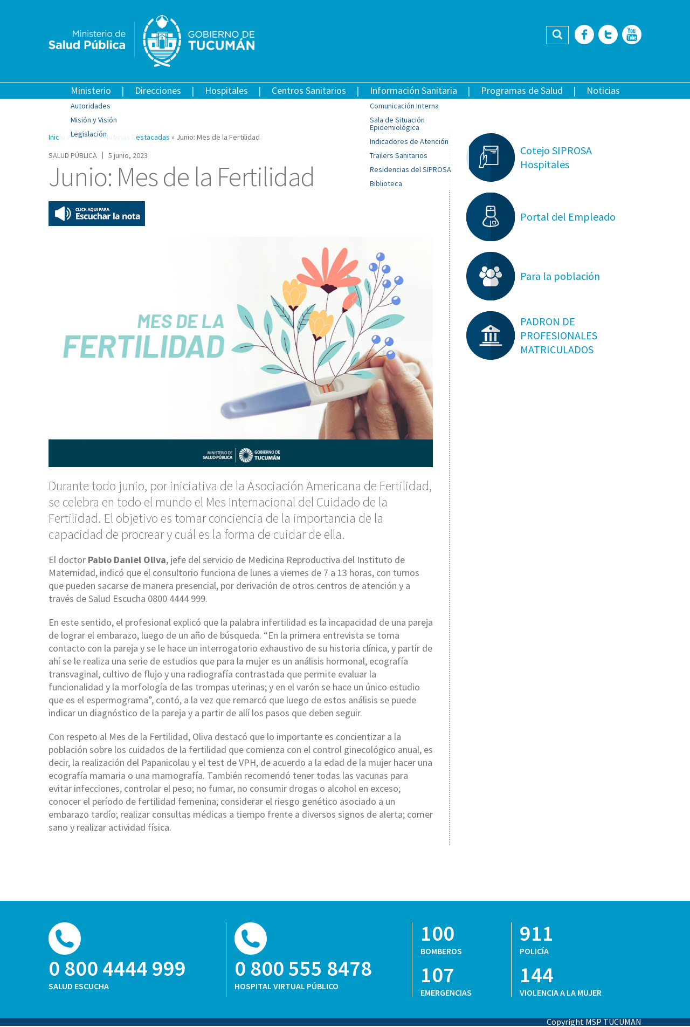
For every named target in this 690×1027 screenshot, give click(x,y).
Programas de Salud (522, 90)
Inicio (57, 137)
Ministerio (91, 90)
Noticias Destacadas (137, 137)
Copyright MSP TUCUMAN (594, 1021)
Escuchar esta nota (97, 213)
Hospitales (226, 90)
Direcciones (158, 90)
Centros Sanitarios (309, 90)
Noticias (603, 90)
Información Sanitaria (413, 90)
